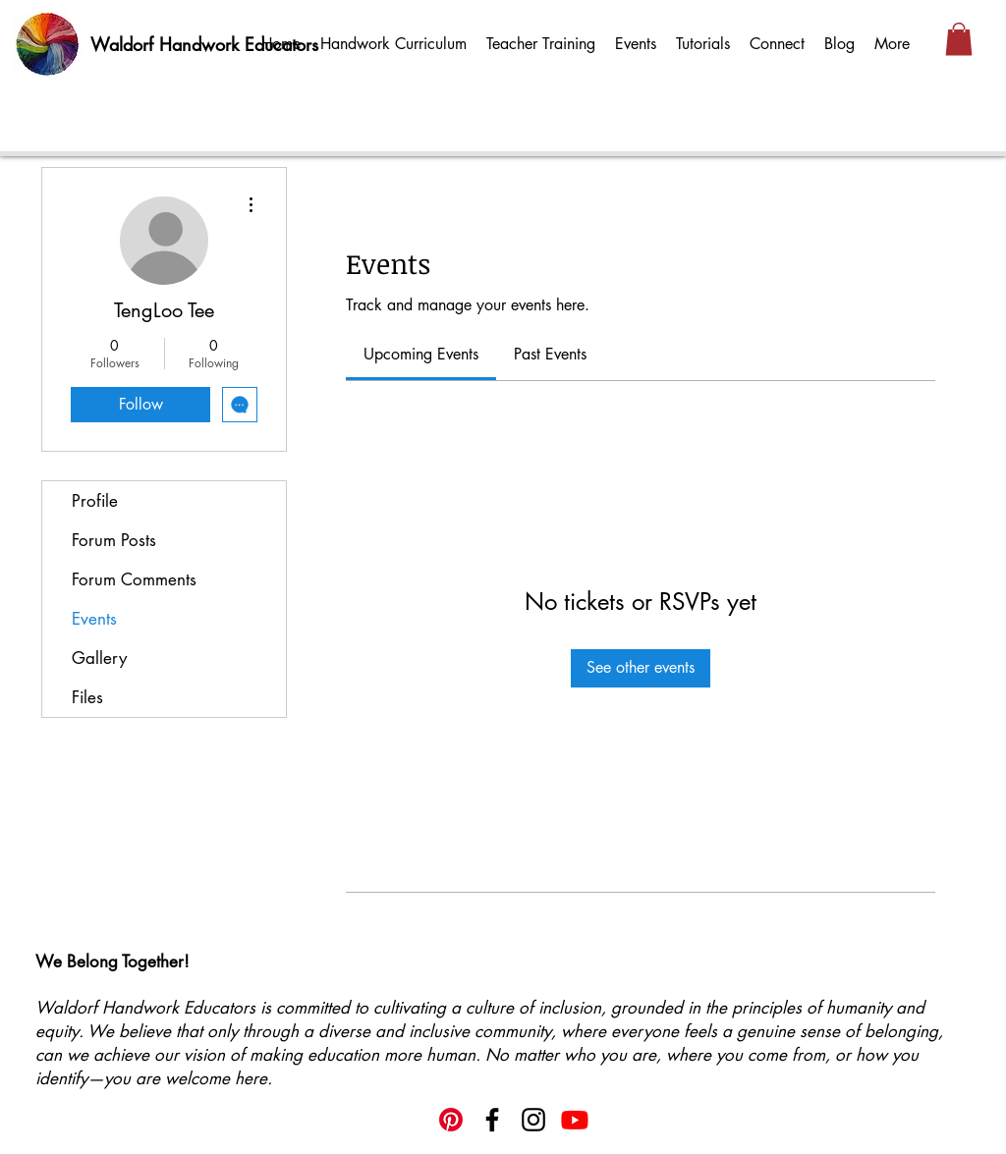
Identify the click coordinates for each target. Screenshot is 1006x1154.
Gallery (99, 658)
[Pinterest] (451, 1119)
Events (94, 619)
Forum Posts (114, 540)
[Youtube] (574, 1119)
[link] (420, 354)
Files (87, 697)
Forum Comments (134, 579)
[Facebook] (492, 1119)
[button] (959, 39)
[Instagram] (533, 1119)
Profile (95, 501)
